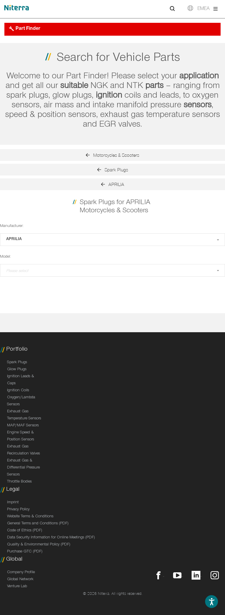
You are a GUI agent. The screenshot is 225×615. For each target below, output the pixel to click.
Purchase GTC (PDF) (24, 552)
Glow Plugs (16, 370)
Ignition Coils (18, 391)
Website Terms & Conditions (30, 517)
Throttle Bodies (19, 482)
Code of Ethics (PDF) (24, 531)
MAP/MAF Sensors (23, 426)
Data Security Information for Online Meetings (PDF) (51, 538)
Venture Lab (17, 587)
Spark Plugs (17, 363)
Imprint (13, 503)
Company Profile (21, 573)
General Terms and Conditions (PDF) (38, 524)
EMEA (203, 9)
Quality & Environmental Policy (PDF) (38, 545)
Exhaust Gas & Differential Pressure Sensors (23, 468)
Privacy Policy (18, 510)
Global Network (20, 580)
